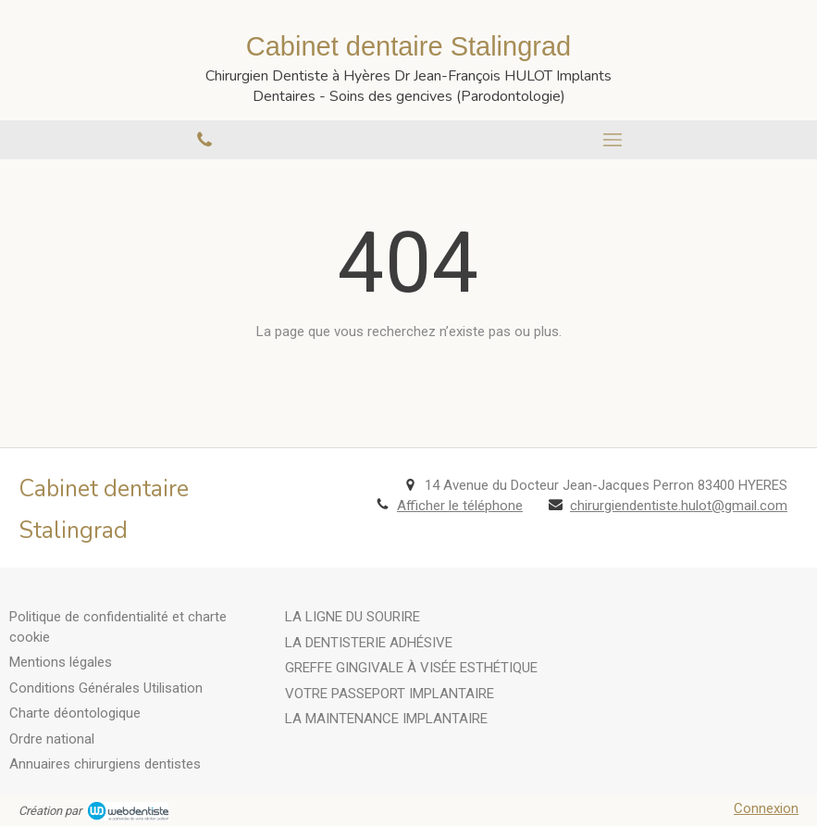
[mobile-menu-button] (613, 139)
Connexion (766, 808)
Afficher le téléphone (460, 505)
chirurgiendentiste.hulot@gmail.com (678, 505)
